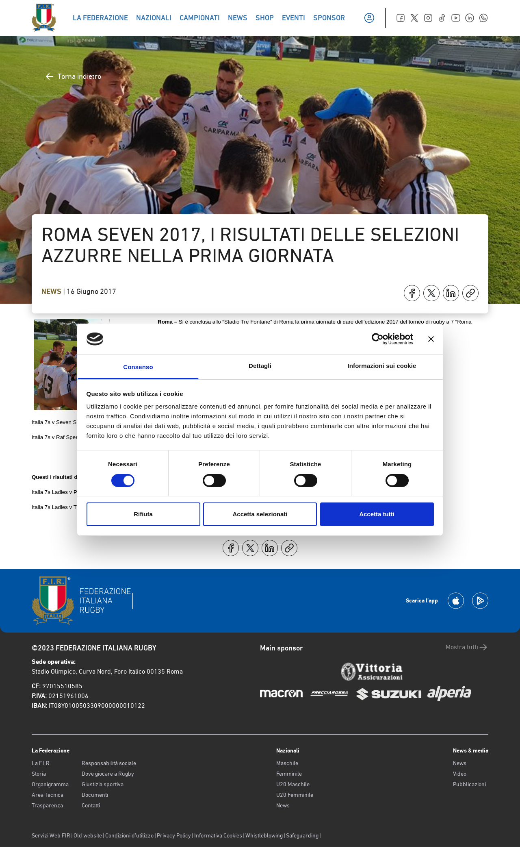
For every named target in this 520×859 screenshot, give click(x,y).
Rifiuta (143, 514)
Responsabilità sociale (109, 763)
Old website (88, 835)
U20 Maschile (293, 784)
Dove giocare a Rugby (108, 773)
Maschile (287, 763)
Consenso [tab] (138, 366)
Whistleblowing (264, 835)
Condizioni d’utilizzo (129, 835)
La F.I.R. (41, 763)
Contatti (91, 805)
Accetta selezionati (259, 514)
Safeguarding (302, 835)
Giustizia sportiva (103, 784)
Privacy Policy (174, 835)
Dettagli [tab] (260, 365)
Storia (39, 773)
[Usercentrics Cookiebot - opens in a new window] (377, 339)
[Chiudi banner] (431, 339)
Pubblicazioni (469, 784)
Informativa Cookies (218, 835)
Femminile (289, 773)
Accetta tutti (376, 514)
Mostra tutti (467, 647)
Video (459, 773)
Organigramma (50, 784)
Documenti (95, 795)
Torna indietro (73, 76)
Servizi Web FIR (51, 835)
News (52, 291)
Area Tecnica (47, 795)
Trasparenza (47, 805)
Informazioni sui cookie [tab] (382, 365)
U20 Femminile (294, 795)
